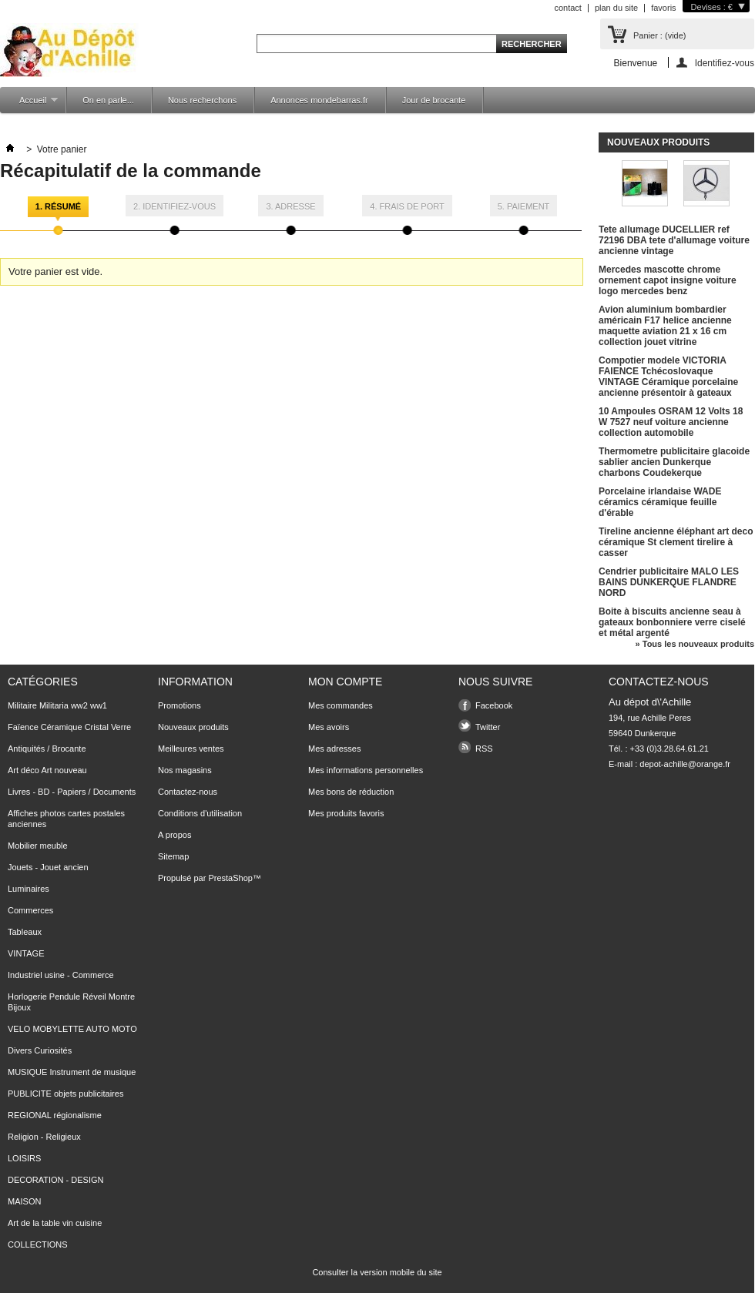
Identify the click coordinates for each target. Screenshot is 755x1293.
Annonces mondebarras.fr (319, 100)
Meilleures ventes (191, 748)
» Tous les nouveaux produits (695, 643)
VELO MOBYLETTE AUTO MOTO (72, 1028)
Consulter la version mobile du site (376, 1272)
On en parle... (108, 100)
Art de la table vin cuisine (55, 1223)
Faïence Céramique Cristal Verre (69, 727)
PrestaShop (230, 878)
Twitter (487, 727)
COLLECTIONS (38, 1244)
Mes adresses (334, 748)
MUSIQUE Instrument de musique (72, 1072)
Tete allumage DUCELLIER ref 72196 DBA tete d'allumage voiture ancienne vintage (674, 240)
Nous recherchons (202, 100)
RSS (484, 748)
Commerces (30, 910)
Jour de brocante (434, 100)
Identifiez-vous (724, 63)
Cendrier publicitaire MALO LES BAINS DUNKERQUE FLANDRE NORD (669, 582)
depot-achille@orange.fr (684, 764)
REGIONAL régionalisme (55, 1115)
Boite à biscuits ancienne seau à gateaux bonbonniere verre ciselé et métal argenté (672, 622)
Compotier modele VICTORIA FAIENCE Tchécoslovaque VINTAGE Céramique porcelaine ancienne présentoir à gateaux (668, 376)
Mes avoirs (328, 727)
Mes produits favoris (346, 813)
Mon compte (345, 681)
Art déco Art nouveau (47, 770)
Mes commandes (340, 705)
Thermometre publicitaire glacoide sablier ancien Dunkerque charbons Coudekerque (674, 462)
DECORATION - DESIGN (55, 1179)
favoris (663, 7)
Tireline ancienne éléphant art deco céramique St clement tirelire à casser (676, 542)
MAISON (24, 1201)
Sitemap (173, 856)
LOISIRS (24, 1158)
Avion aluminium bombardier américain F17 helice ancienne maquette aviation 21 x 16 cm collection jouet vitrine (665, 325)
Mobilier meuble (38, 845)
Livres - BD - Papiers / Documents (72, 791)
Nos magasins (185, 770)
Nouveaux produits (658, 142)
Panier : (659, 35)
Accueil (31, 104)
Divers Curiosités (40, 1050)
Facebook (493, 705)
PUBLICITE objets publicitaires (65, 1093)
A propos (174, 834)
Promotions (179, 705)
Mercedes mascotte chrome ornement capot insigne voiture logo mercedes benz (668, 280)
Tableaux (25, 931)
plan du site (616, 7)
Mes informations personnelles (365, 770)
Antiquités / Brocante (47, 748)
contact (567, 7)
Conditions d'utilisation (200, 813)
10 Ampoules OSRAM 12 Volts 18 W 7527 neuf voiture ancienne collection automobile (671, 422)
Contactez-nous (187, 791)
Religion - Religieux (44, 1136)
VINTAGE (26, 953)
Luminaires (28, 888)
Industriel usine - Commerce (61, 975)
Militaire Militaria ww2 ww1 (57, 705)
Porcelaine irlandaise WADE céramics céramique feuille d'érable (660, 502)
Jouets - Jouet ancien (48, 867)
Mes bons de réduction (351, 791)
